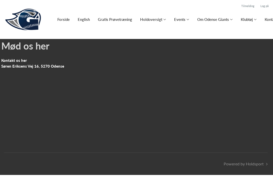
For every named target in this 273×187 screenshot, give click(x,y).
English (84, 19)
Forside (63, 19)
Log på (264, 6)
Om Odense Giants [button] (213, 19)
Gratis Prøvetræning (115, 19)
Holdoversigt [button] (151, 19)
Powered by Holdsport (244, 163)
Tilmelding (247, 6)
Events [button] (179, 19)
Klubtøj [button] (247, 19)
